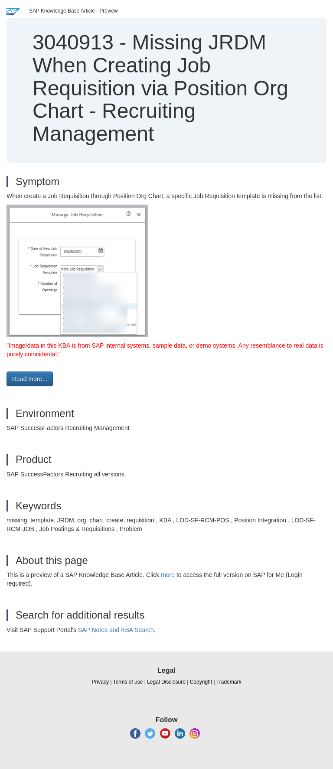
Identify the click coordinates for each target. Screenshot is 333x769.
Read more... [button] (29, 378)
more (168, 574)
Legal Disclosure (166, 682)
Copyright (201, 682)
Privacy (100, 682)
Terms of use (128, 682)
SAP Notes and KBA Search (116, 629)
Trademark (229, 682)
